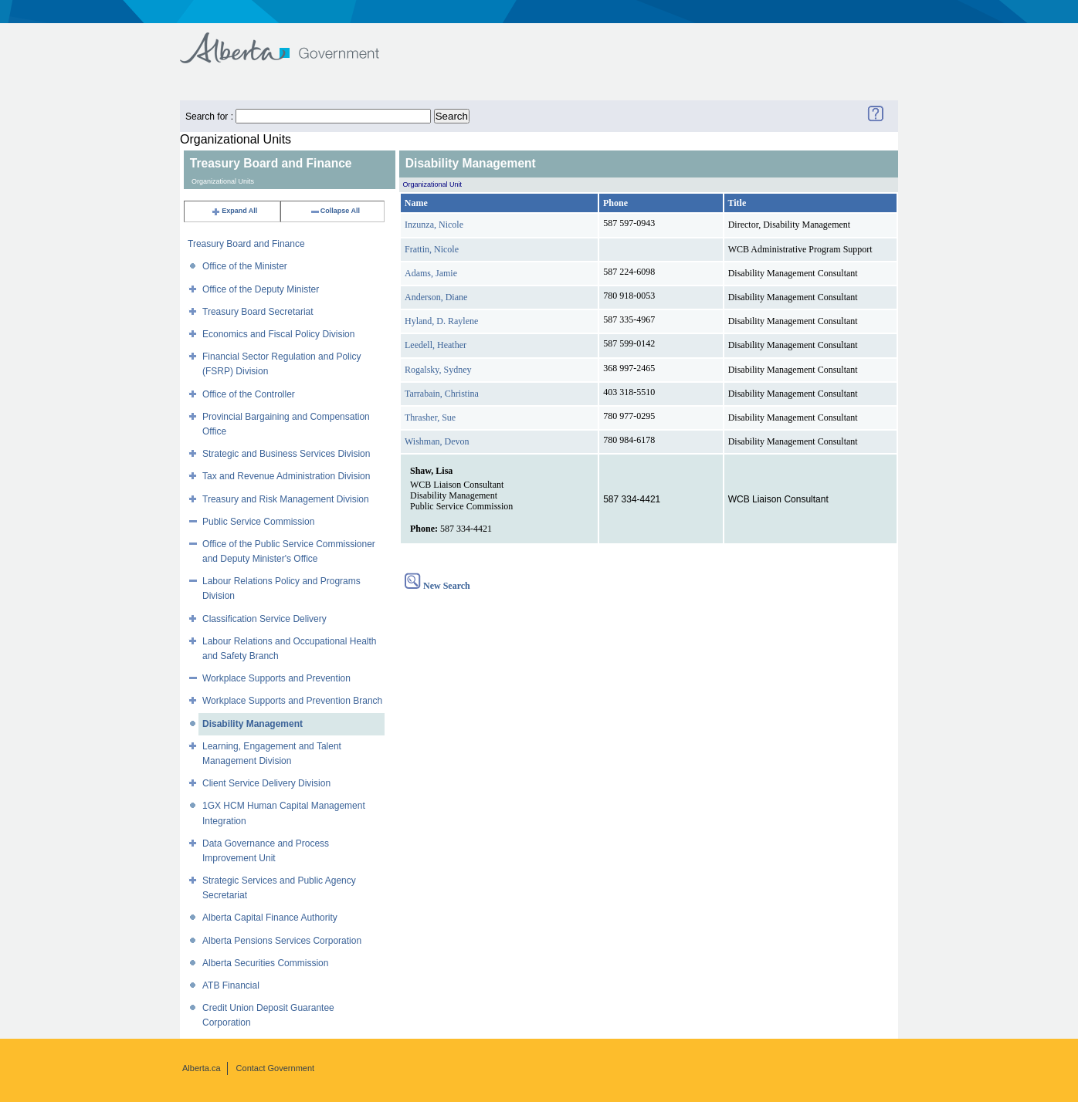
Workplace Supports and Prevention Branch (292, 700)
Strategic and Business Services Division (286, 453)
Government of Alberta (292, 40)
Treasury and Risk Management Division (285, 499)
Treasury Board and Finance (246, 243)
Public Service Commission (258, 521)
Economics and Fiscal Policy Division (278, 334)
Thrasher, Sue (430, 417)
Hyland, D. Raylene (441, 321)
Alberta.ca (201, 1068)
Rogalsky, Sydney (438, 369)
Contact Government (275, 1068)
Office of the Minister (244, 266)
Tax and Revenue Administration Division (286, 476)
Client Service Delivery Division (266, 783)
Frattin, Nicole (432, 249)
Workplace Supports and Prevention (276, 678)
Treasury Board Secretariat (258, 311)
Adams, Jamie (431, 273)
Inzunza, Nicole (434, 224)
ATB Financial (230, 985)
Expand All (234, 211)
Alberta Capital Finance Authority (269, 917)
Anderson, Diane (436, 297)
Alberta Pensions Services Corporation (281, 940)
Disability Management (252, 723)
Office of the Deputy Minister (260, 289)
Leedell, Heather (435, 345)
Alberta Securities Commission (265, 963)
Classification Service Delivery (264, 619)
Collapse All (335, 211)
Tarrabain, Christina (442, 393)
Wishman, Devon (437, 441)
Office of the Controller (248, 394)
